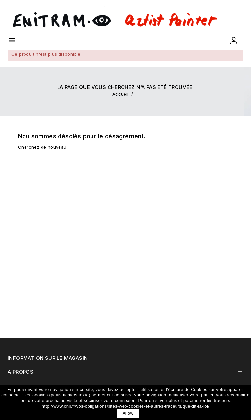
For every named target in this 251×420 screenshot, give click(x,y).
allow (128, 413)
